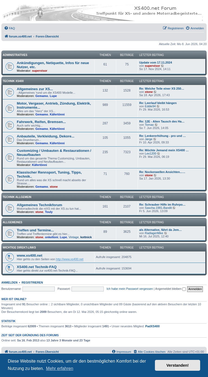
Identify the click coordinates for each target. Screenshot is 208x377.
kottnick (86, 237)
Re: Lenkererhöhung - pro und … (162, 135)
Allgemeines (12, 222)
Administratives (15, 55)
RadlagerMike (154, 233)
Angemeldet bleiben (170, 288)
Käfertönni (57, 114)
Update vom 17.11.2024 (155, 62)
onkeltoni (51, 237)
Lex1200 (150, 153)
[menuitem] (9, 28)
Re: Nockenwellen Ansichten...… (162, 172)
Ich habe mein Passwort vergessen (130, 288)
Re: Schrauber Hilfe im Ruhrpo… (162, 204)
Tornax (149, 124)
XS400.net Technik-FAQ (37, 267)
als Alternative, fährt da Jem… (160, 229)
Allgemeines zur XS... (35, 89)
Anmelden (9, 282)
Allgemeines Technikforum (39, 205)
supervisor (39, 70)
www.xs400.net (29, 255)
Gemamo (41, 96)
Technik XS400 (13, 81)
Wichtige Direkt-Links (19, 247)
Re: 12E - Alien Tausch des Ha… (162, 121)
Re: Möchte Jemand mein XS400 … (164, 150)
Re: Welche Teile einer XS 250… (161, 88)
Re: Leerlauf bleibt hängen (158, 103)
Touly (49, 211)
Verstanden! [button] (178, 365)
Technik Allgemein (17, 197)
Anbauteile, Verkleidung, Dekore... (45, 136)
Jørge (148, 139)
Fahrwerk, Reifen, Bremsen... (41, 122)
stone (149, 91)
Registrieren (32, 282)
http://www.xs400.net (69, 259)
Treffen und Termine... (35, 230)
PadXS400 (152, 326)
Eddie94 (150, 106)
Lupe (53, 96)
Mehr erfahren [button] (59, 368)
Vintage (74, 237)
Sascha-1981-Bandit (158, 207)
